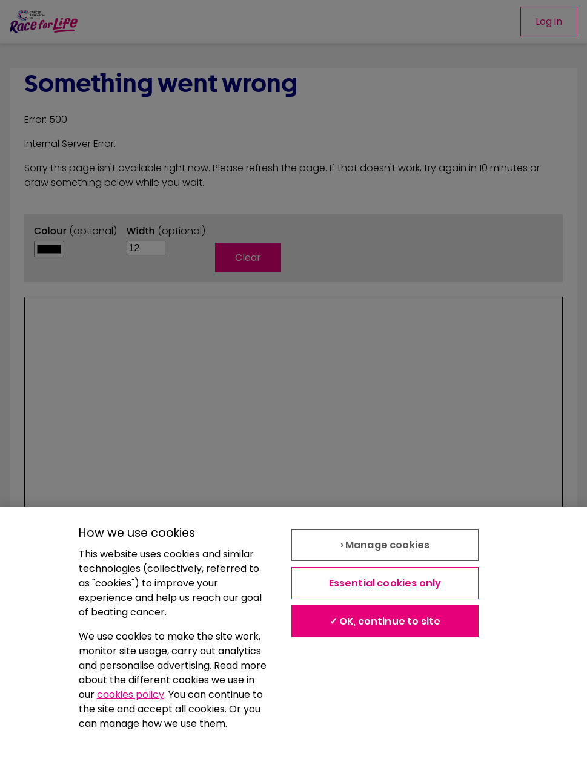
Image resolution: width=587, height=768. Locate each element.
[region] (293, 637)
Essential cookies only (385, 583)
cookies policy (130, 694)
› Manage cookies (385, 545)
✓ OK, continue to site (385, 621)
